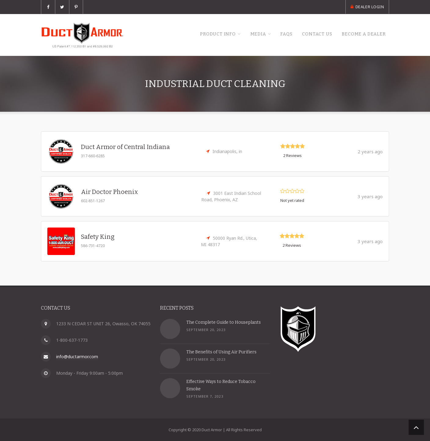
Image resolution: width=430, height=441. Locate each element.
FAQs (277, 34)
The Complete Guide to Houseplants (223, 322)
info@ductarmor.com (77, 356)
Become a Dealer (361, 34)
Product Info (204, 34)
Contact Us (311, 34)
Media (247, 34)
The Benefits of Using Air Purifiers (221, 352)
